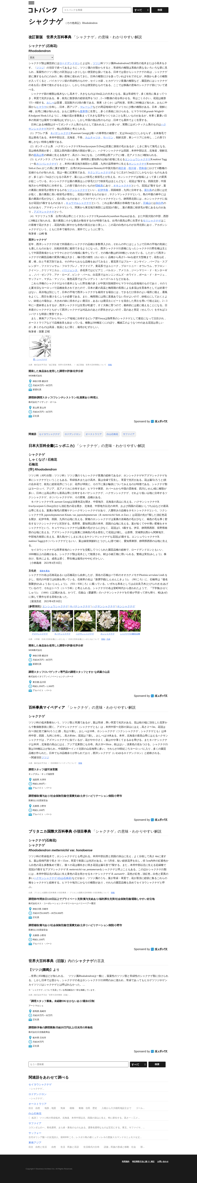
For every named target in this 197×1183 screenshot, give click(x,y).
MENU (31, 3)
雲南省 (142, 168)
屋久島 (148, 190)
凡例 (108, 639)
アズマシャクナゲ (44, 211)
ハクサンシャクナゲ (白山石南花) (53, 878)
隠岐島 (99, 185)
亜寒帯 (84, 111)
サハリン (108, 137)
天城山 (147, 203)
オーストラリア (94, 434)
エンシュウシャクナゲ (138, 159)
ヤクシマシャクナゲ (99, 172)
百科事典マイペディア (47, 707)
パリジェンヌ (69, 270)
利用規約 (125, 1161)
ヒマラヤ (41, 107)
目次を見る (45, 571)
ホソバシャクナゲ (46, 163)
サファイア (128, 434)
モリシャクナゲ (152, 220)
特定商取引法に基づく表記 (143, 1161)
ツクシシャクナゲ (77, 190)
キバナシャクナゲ (60, 133)
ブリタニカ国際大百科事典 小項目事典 (60, 831)
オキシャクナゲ (122, 185)
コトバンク (43, 10)
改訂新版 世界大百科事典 (50, 37)
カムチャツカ (92, 137)
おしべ (50, 102)
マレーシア (86, 107)
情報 (110, 365)
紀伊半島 (103, 190)
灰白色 (159, 203)
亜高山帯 (39, 155)
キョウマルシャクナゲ (79, 203)
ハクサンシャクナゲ (103, 606)
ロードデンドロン (69, 63)
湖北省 (122, 168)
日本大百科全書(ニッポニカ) (52, 446)
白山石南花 (112, 434)
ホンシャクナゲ (138, 163)
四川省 (132, 168)
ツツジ (96, 63)
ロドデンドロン (73, 434)
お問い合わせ (162, 1161)
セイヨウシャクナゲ (49, 434)
